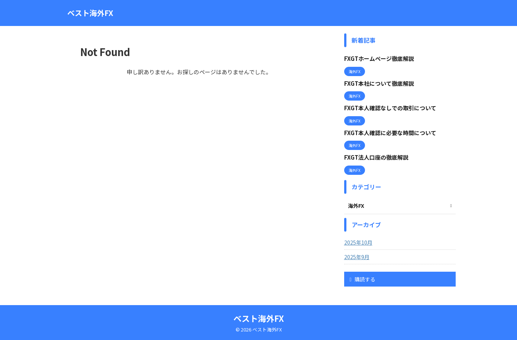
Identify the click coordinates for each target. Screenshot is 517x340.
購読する (362, 279)
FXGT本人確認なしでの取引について (390, 108)
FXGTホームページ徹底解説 (379, 58)
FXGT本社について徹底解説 (379, 83)
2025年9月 (356, 257)
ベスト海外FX (90, 12)
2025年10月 (358, 242)
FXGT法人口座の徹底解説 (376, 157)
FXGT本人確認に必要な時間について (390, 133)
